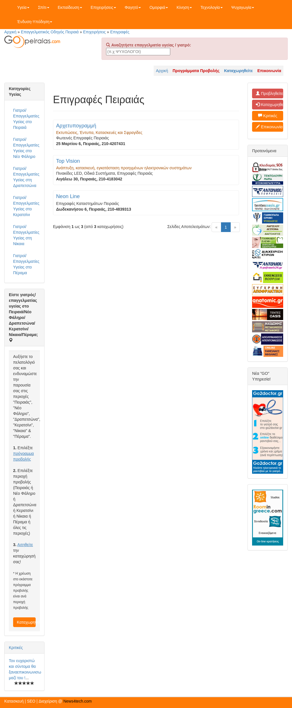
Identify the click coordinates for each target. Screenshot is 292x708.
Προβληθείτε (269, 93)
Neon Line (68, 196)
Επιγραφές (119, 32)
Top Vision (68, 161)
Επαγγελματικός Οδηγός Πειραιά (50, 32)
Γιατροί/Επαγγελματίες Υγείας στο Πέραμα (26, 264)
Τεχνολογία (211, 7)
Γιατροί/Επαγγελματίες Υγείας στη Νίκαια (26, 235)
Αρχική (10, 32)
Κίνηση (184, 7)
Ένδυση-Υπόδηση (34, 21)
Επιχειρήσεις (103, 7)
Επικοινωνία (269, 127)
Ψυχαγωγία (242, 7)
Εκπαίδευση (70, 7)
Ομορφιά (158, 7)
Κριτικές (16, 647)
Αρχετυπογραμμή (76, 126)
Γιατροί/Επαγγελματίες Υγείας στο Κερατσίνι (26, 206)
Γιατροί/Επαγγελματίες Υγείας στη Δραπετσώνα (26, 177)
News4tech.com (77, 701)
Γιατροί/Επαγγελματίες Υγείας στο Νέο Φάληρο (26, 148)
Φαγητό (133, 7)
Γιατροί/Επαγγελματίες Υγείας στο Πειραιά (26, 119)
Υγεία (23, 7)
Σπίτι (43, 7)
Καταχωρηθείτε (26, 622)
